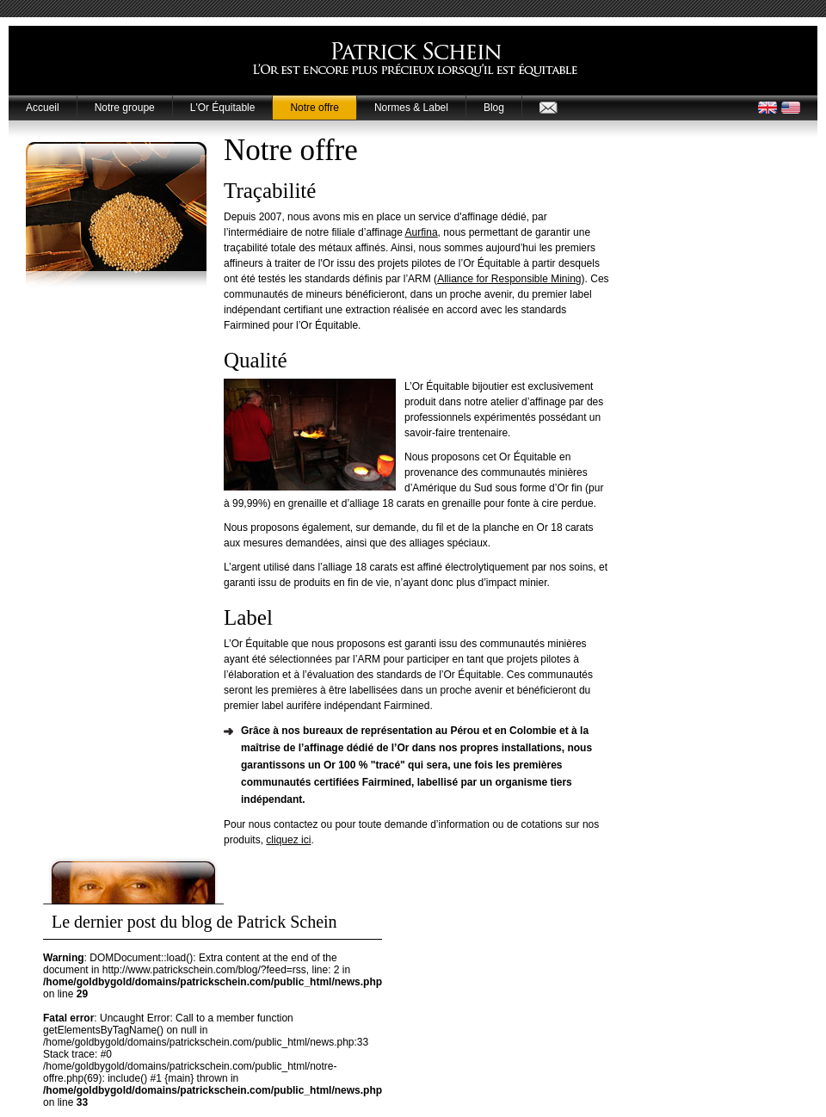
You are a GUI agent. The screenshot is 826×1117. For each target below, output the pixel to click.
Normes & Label (411, 108)
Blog (494, 108)
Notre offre (314, 108)
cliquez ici (288, 840)
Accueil (42, 108)
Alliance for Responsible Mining (509, 279)
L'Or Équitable (223, 108)
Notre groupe (125, 108)
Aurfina (421, 232)
